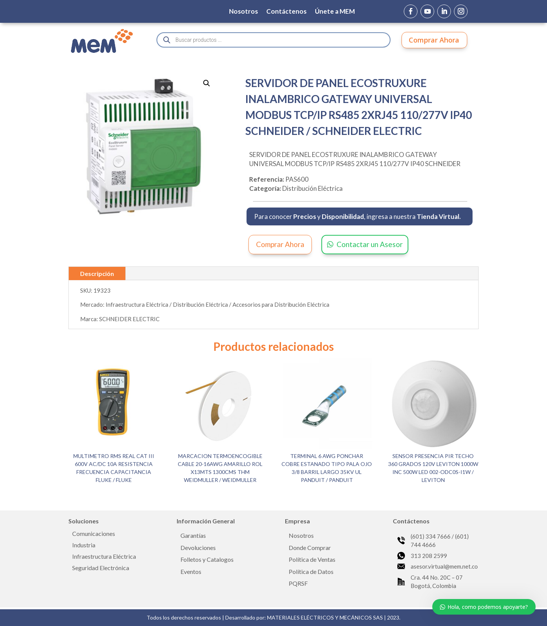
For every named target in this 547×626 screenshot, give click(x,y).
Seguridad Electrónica (100, 568)
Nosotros (243, 12)
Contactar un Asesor (370, 244)
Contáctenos (286, 12)
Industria (83, 545)
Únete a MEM (335, 12)
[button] (206, 83)
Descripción (97, 273)
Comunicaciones (93, 534)
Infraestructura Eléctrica (104, 557)
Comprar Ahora (434, 39)
